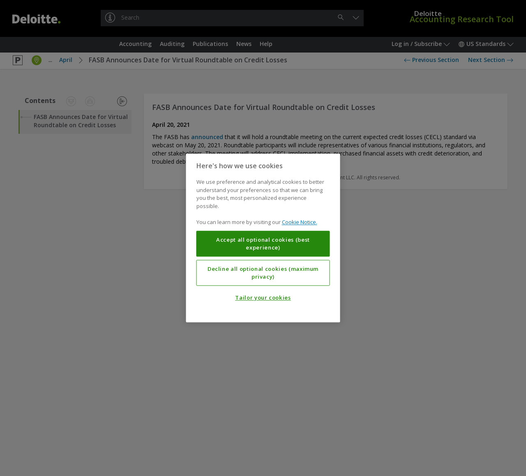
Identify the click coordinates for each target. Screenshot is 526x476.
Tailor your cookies (263, 298)
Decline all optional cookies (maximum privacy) (263, 272)
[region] (263, 237)
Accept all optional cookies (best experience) (263, 243)
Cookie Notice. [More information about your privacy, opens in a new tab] (299, 222)
